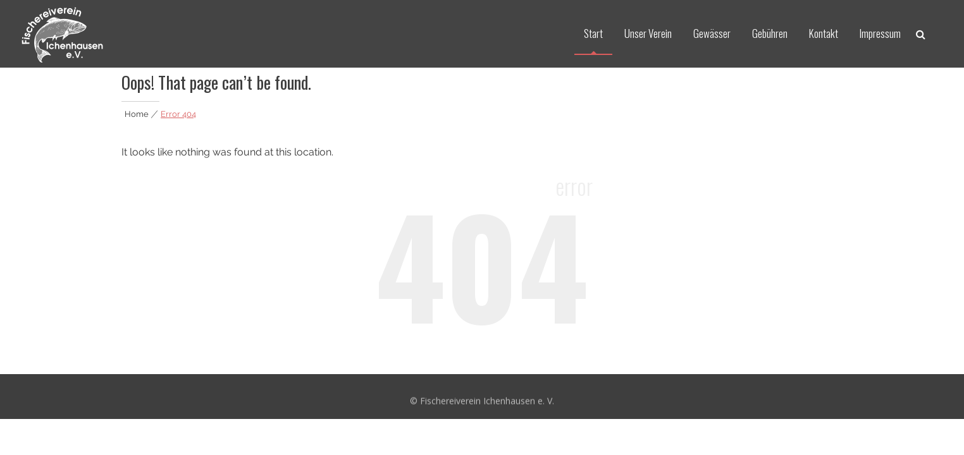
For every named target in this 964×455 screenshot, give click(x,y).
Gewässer (712, 33)
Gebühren (770, 33)
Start (593, 33)
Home (137, 114)
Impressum (880, 33)
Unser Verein (648, 33)
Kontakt (823, 33)
